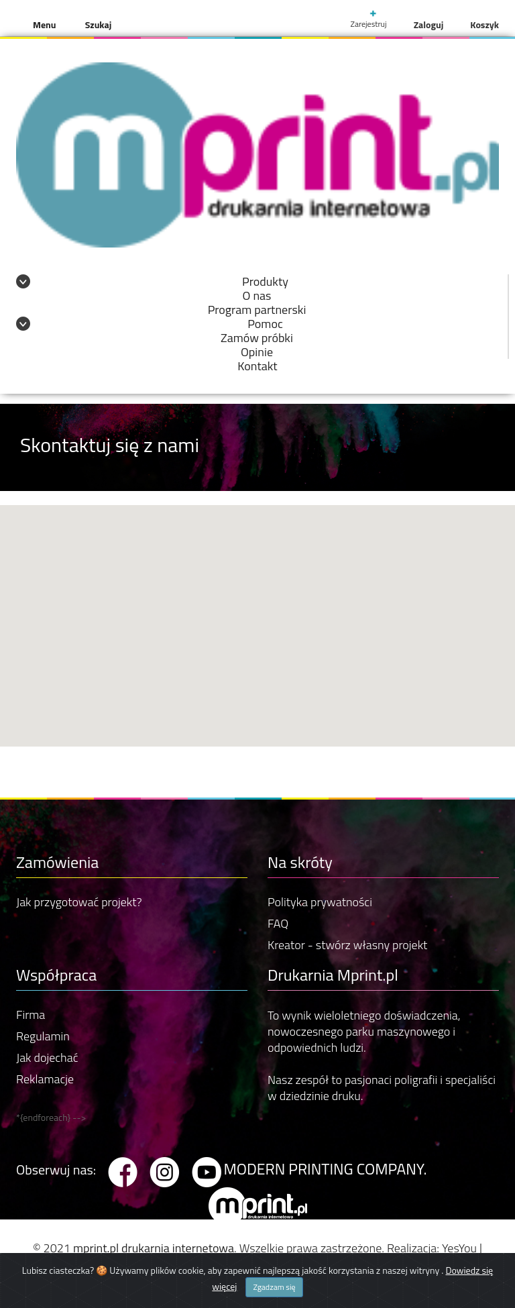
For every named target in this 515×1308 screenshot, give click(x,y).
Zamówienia (57, 862)
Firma (30, 1014)
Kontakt (257, 366)
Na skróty (300, 862)
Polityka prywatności (320, 902)
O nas (257, 295)
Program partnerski (257, 310)
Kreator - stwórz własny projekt (347, 945)
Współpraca (56, 975)
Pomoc (265, 324)
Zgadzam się (274, 1286)
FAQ (278, 923)
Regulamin (43, 1036)
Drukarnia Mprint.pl (333, 975)
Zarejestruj (368, 19)
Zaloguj (429, 24)
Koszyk (484, 24)
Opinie (257, 352)
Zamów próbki (257, 338)
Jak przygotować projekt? (79, 902)
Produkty (265, 281)
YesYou (459, 1248)
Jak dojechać (47, 1057)
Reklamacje (45, 1079)
